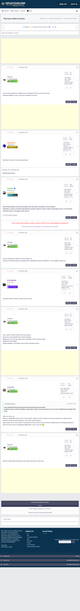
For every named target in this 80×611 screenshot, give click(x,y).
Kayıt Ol (74, 4)
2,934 (69, 385)
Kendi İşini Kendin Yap (42, 18)
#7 (77, 378)
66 (70, 74)
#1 (77, 67)
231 (71, 184)
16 (70, 72)
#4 (77, 232)
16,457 (70, 278)
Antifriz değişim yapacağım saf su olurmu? (40, 508)
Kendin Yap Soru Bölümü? (55, 18)
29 (70, 138)
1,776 (71, 139)
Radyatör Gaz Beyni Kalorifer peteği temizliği (40, 512)
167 (69, 276)
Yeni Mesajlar (14, 11)
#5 (77, 271)
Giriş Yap (63, 4)
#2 (77, 132)
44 (69, 383)
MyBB (10, 547)
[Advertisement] (40, 51)
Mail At (77, 556)
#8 (77, 435)
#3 (77, 179)
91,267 (71, 186)
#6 (77, 309)
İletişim (29, 11)
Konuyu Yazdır (7, 519)
